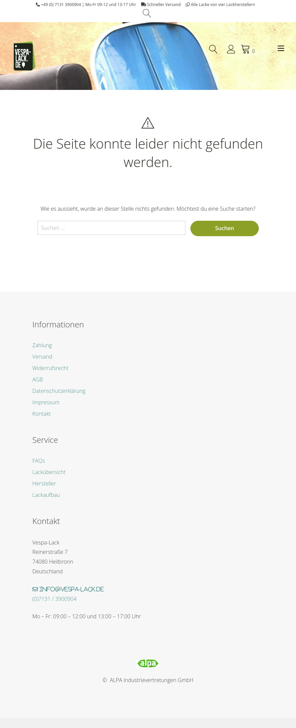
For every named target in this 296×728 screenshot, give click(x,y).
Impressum (46, 402)
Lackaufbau (46, 495)
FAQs (39, 460)
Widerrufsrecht (51, 368)
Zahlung (42, 345)
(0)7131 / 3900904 (55, 599)
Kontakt (42, 413)
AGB (38, 379)
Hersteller (44, 483)
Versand (42, 356)
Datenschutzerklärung (59, 391)
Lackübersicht (49, 472)
